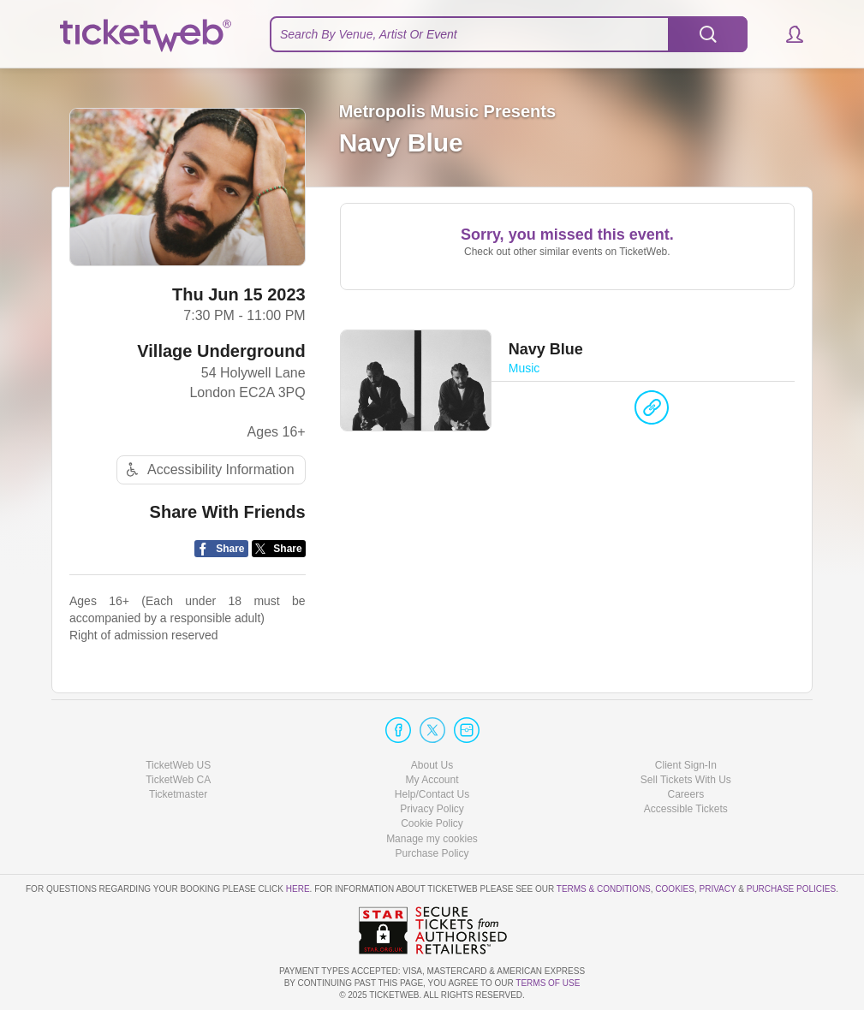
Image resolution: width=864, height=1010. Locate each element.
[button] (786, 34)
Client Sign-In (686, 765)
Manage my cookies (432, 839)
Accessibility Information (208, 469)
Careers (685, 794)
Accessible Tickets (686, 809)
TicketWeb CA (178, 780)
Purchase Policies (791, 889)
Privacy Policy (432, 809)
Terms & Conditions (604, 889)
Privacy (718, 889)
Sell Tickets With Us (686, 780)
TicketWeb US (178, 765)
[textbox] (509, 34)
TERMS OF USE (547, 983)
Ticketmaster (178, 794)
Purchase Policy (431, 853)
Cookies (674, 889)
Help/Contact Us (432, 794)
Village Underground (221, 351)
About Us (432, 765)
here (298, 889)
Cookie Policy (432, 823)
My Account (431, 780)
